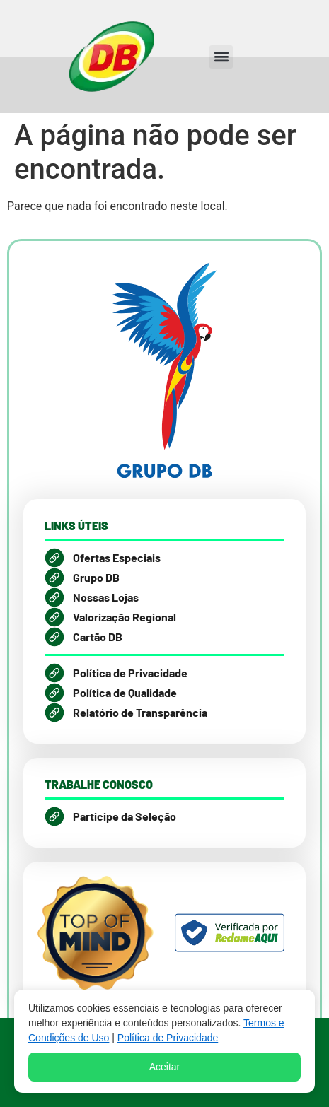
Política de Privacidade (167, 1037)
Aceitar (164, 1066)
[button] (221, 57)
